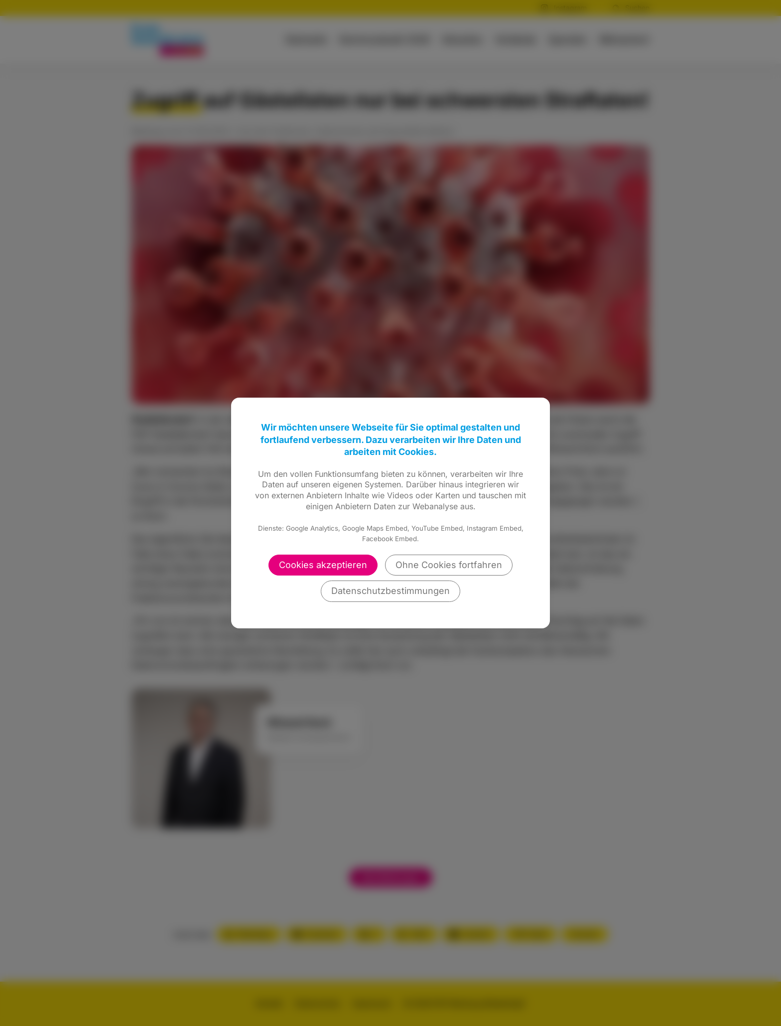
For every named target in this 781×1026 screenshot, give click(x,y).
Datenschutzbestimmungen (390, 591)
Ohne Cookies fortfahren (448, 565)
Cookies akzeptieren (323, 565)
